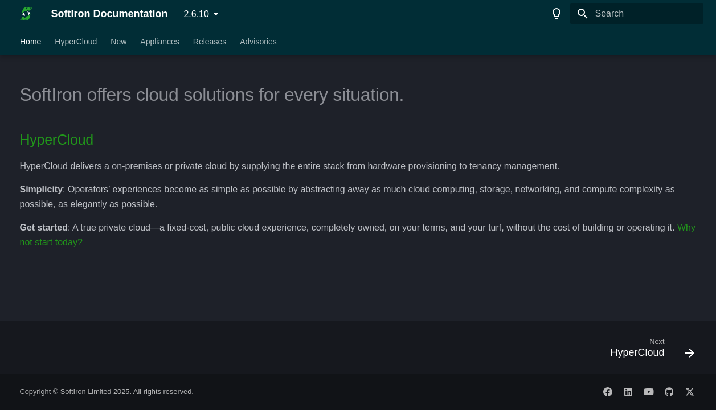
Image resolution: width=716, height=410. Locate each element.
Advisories (258, 41)
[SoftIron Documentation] (26, 13)
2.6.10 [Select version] (195, 14)
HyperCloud (76, 41)
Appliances (159, 41)
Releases (209, 41)
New (118, 41)
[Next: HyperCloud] (648, 351)
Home (30, 41)
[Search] (636, 13)
